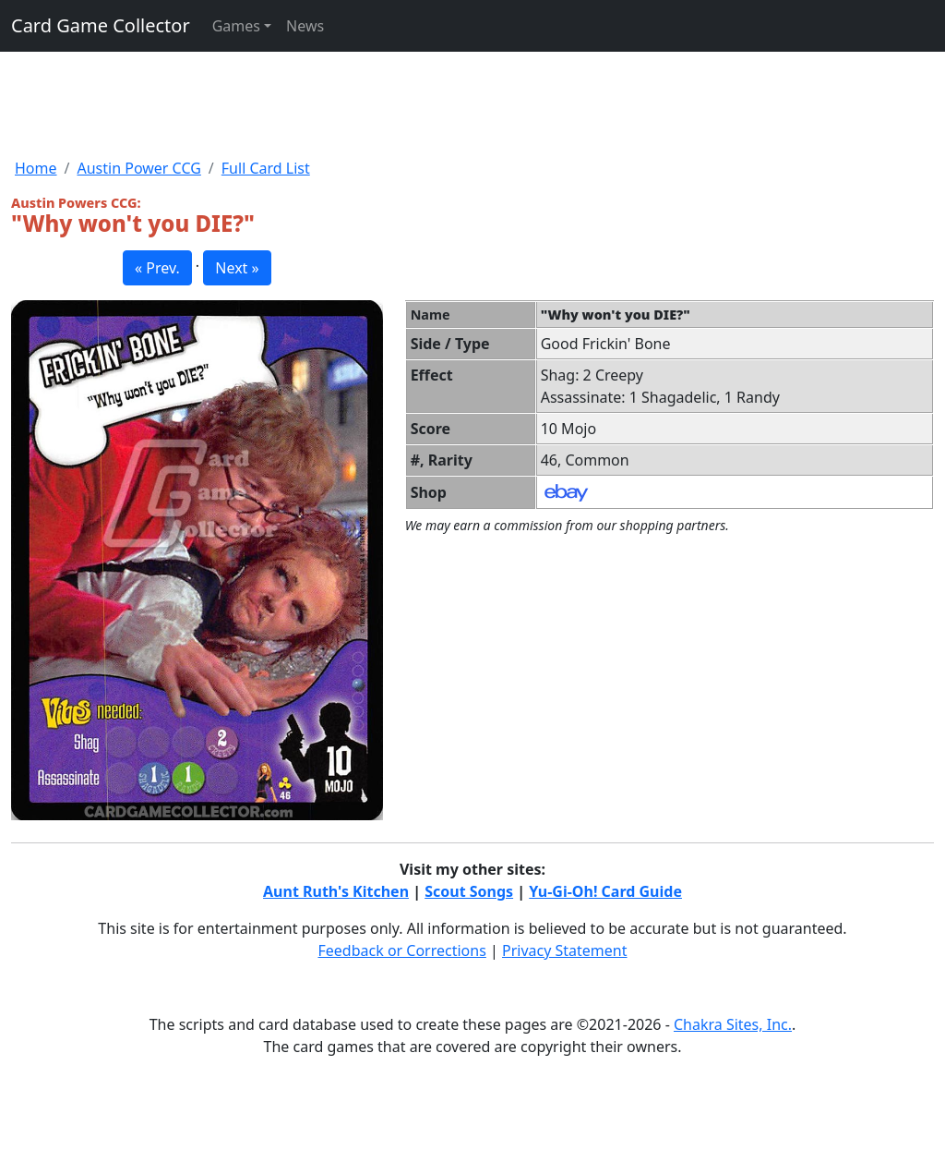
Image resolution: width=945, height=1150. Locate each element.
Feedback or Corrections (401, 950)
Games (236, 26)
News (305, 26)
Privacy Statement (565, 950)
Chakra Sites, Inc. (733, 1024)
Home (36, 168)
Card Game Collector (100, 25)
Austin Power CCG (138, 168)
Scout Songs (469, 891)
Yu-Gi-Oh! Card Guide (605, 891)
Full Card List (265, 168)
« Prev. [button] (157, 268)
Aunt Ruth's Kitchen (336, 891)
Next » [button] (236, 268)
